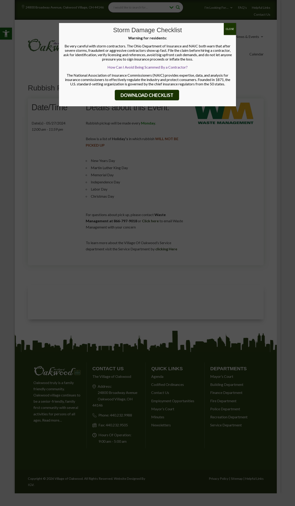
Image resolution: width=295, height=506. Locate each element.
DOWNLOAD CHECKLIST (147, 95)
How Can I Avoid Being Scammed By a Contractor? (147, 67)
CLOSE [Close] (230, 29)
